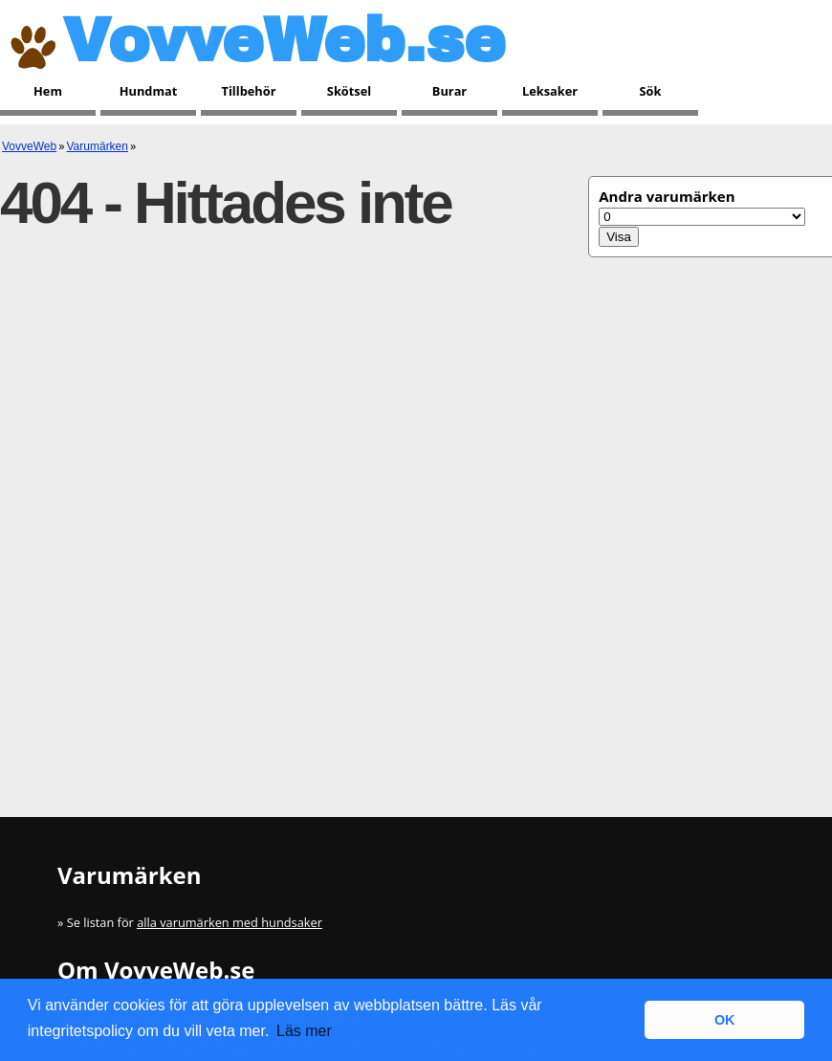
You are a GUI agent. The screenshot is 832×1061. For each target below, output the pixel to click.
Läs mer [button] (304, 1031)
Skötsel (349, 90)
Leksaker (550, 90)
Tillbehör (249, 90)
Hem (47, 90)
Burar (449, 90)
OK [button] (724, 1020)
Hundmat (149, 90)
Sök (651, 90)
